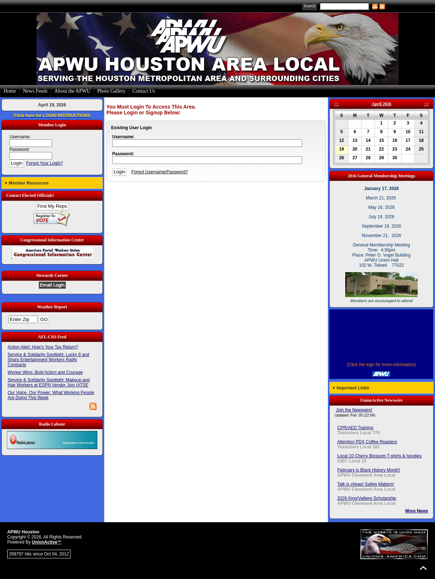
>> (426, 103)
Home (10, 91)
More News (416, 511)
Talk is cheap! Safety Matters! (365, 484)
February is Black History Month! (368, 470)
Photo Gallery (111, 91)
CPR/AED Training (355, 427)
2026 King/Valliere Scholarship (366, 498)
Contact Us (143, 91)
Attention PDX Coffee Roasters (367, 441)
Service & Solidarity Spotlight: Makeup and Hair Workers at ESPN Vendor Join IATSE (49, 382)
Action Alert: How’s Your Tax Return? (43, 347)
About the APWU (72, 91)
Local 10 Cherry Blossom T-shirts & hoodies (379, 455)
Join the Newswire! (354, 410)
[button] (52, 183)
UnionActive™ (47, 542)
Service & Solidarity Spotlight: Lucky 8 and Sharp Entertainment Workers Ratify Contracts (48, 359)
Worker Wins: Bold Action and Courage (45, 372)
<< (336, 103)
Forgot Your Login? (44, 163)
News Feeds (35, 91)
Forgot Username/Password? (159, 171)
